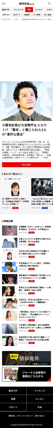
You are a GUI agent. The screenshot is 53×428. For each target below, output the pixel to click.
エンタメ (39, 10)
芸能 (29, 10)
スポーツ (13, 407)
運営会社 (12, 416)
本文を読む (26, 165)
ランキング (18, 10)
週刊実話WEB (6, 19)
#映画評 (27, 15)
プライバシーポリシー (25, 416)
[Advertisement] (26, 53)
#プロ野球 (37, 15)
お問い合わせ (39, 416)
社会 (40, 407)
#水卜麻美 (47, 15)
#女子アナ (17, 15)
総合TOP (6, 10)
